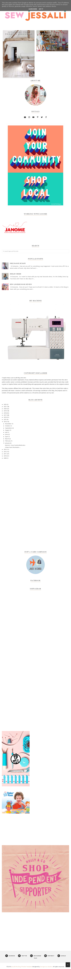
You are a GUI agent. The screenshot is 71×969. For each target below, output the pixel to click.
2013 (5, 449)
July (6, 432)
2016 (5, 417)
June (6, 434)
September (8, 428)
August (7, 430)
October (7, 426)
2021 (5, 406)
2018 (5, 413)
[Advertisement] (35, 929)
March (7, 439)
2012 (5, 451)
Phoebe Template (26, 966)
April (6, 436)
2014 (5, 421)
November (8, 424)
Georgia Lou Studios (46, 966)
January (7, 443)
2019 (5, 411)
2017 (5, 415)
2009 (5, 458)
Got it (41, 9)
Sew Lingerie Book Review (21, 284)
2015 (5, 419)
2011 (5, 454)
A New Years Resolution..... (52, 33)
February (8, 441)
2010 (5, 456)
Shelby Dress (15, 274)
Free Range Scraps (18, 263)
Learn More (33, 9)
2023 (5, 404)
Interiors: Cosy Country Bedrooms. (18, 33)
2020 (5, 408)
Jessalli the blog (16, 966)
